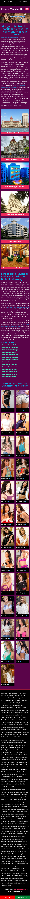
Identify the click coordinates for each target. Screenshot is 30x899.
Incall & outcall (22, 1)
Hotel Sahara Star (6, 705)
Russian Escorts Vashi (9, 372)
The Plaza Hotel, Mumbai (18, 826)
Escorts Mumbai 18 (21, 889)
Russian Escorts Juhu (9, 352)
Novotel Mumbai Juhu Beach (18, 734)
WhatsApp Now (22, 897)
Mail (15, 4)
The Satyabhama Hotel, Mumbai (17, 797)
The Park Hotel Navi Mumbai (16, 747)
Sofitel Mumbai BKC (7, 871)
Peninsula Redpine (7, 725)
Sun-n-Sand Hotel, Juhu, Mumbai (17, 792)
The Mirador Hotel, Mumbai (19, 821)
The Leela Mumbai (11, 722)
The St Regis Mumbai (19, 708)
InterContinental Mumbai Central (11, 717)
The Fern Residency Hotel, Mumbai (18, 849)
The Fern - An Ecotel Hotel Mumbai (12, 824)
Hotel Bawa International (14, 743)
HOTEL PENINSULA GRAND (9, 837)
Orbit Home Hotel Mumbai (14, 784)
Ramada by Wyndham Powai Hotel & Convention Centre (14, 781)
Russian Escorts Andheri (10, 345)
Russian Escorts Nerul (9, 367)
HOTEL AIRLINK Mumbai (21, 767)
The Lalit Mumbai (22, 722)
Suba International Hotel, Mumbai (11, 816)
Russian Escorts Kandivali (10, 359)
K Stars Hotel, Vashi (12, 760)
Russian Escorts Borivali (10, 347)
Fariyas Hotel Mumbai (8, 846)
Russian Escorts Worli (9, 379)
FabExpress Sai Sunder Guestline (11, 769)
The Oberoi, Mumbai (7, 866)
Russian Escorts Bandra (10, 355)
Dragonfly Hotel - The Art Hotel (10, 807)
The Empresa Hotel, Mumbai (16, 842)
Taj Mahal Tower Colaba (9, 693)
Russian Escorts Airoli (9, 377)
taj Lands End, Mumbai (21, 864)
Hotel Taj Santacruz (19, 703)
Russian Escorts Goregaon (11, 350)
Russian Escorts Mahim (10, 362)
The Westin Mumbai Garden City (16, 833)
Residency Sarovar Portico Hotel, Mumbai (14, 851)
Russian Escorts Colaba (10, 357)
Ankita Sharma (5, 410)
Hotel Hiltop (21, 710)
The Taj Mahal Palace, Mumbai (16, 868)
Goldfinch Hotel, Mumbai (9, 854)
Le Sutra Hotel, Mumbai (18, 809)
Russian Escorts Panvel (9, 374)
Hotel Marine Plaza (10, 700)
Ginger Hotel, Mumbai (8, 790)
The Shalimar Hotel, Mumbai (19, 814)
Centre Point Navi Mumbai (13, 777)
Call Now (7, 897)
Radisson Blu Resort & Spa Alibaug (12, 737)
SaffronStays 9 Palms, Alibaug (10, 779)
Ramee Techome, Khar (19, 804)
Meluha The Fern (21, 859)
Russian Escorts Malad (9, 364)
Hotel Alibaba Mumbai (14, 764)
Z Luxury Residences (7, 795)
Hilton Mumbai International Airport (12, 861)
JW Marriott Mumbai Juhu (9, 740)
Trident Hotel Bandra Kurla (9, 710)
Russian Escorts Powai (9, 369)
